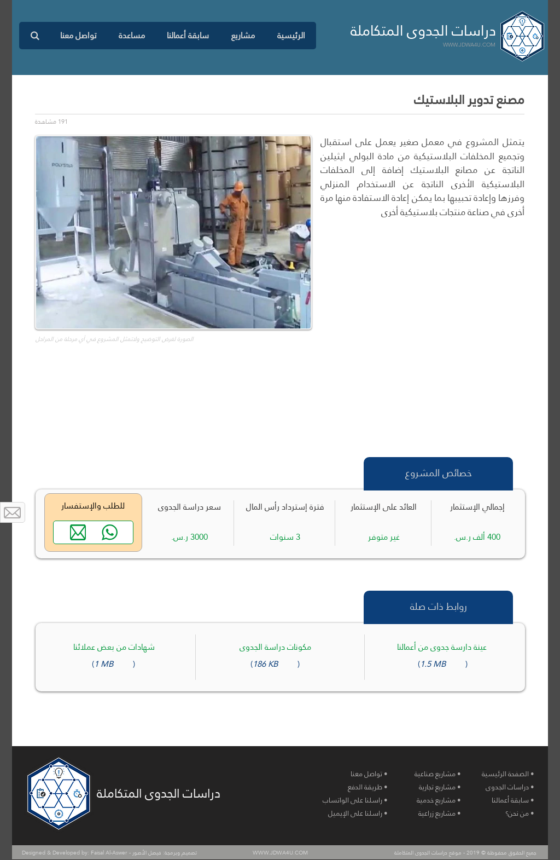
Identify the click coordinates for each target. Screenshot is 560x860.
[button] (243, 35)
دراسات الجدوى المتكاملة (423, 30)
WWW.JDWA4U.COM (469, 44)
